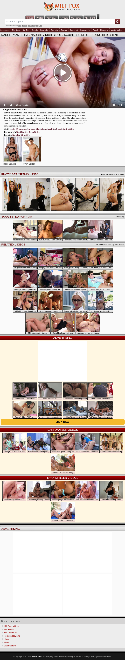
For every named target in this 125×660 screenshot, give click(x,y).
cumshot (24, 25)
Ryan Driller (34, 132)
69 (17, 129)
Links (6, 639)
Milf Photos (9, 629)
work (12, 129)
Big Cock (16, 30)
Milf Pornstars (10, 632)
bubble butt (61, 129)
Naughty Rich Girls (46, 35)
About (6, 642)
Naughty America (14, 35)
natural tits (50, 129)
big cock (31, 129)
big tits (71, 129)
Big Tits (25, 30)
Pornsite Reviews (12, 636)
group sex (38, 25)
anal (19, 25)
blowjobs (40, 129)
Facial (95, 30)
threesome (31, 25)
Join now (62, 422)
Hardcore (104, 30)
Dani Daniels (22, 132)
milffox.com (36, 657)
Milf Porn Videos (11, 626)
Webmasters (10, 645)
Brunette (54, 30)
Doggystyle (85, 30)
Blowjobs (44, 30)
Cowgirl (64, 30)
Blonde (35, 30)
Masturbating (116, 30)
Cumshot (74, 30)
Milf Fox (62, 7)
